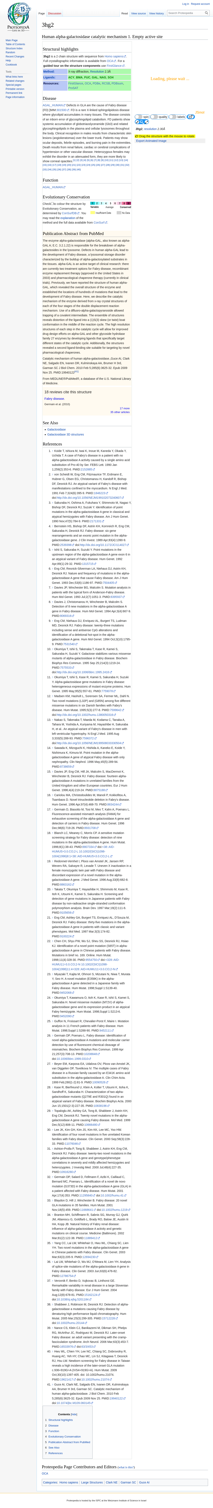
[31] (122, 164)
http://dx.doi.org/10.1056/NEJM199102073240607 (89, 497)
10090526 (98, 1082)
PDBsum (117, 83)
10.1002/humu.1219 (115, 1209)
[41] (76, 371)
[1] (74, 160)
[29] (113, 164)
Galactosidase (56, 429)
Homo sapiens (114, 56)
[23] (83, 164)
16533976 (66, 1346)
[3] (81, 160)
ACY (71, 77)
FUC (87, 77)
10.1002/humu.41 (112, 1195)
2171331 (96, 521)
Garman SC (128, 1482)
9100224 (66, 936)
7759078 (107, 691)
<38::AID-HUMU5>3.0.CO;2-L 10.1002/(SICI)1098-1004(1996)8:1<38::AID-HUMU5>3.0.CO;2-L (83, 851)
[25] (93, 164)
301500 (61, 110)
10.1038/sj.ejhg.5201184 (72, 1299)
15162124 (90, 1294)
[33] (45, 169)
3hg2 (46, 56)
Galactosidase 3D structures (65, 434)
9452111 (105, 1030)
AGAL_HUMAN (53, 105)
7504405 (108, 582)
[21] (74, 164)
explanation (68, 218)
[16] (49, 164)
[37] (64, 169)
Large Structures (92, 1482)
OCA (110, 61)
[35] (54, 169)
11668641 (86, 1209)
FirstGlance (114, 65)
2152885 (86, 469)
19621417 (66, 1379)
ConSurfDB (69, 213)
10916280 (66, 1172)
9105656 (66, 912)
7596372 (88, 738)
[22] (78, 164)
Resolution (97, 71)
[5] (88, 160)
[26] (98, 164)
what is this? (126, 1467)
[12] (116, 160)
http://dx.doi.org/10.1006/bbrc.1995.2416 (83, 672)
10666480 (90, 1124)
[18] (59, 164)
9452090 (66, 1016)
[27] (103, 164)
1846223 (99, 493)
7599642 (115, 710)
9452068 (66, 992)
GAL (95, 77)
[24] (88, 164)
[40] (78, 169)
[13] (121, 160)
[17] (54, 164)
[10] (106, 160)
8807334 (88, 847)
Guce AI (144, 1482)
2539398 (66, 545)
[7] (95, 160)
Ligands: (49, 77)
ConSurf (99, 222)
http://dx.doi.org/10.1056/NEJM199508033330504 (89, 743)
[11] (111, 160)
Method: (48, 71)
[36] (59, 169)
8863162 (66, 884)
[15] (45, 164)
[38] (69, 169)
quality (158, 117)
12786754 (66, 1276)
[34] (49, 169)
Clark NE (112, 1482)
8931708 (90, 828)
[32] (127, 164)
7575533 (66, 667)
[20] (69, 164)
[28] (108, 164)
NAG (103, 77)
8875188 (99, 790)
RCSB (106, 83)
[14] (126, 160)
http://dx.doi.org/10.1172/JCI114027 (103, 545)
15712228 (108, 1318)
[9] (102, 160)
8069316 (66, 615)
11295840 (85, 1195)
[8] (99, 160)
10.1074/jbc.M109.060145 (73, 1403)
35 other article (120, 412)
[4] (84, 160)
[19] (64, 164)
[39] (74, 169)
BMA (79, 77)
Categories (50, 1482)
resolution (150, 129)
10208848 (90, 1054)
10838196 (100, 1105)
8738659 (66, 766)
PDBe (96, 83)
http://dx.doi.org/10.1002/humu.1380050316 (85, 714)
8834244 (113, 804)
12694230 (89, 1257)
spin (142, 117)
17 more (125, 408)
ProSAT (73, 88)
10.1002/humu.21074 (95, 1379)
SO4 (111, 77)
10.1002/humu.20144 (70, 1323)
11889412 (90, 1238)
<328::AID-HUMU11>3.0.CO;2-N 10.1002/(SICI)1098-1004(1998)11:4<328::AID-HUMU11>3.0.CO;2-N (85, 964)
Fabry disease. (55, 398)
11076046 (71, 1143)
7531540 (69, 644)
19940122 (116, 1398)
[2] (77, 160)
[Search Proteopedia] (188, 13)
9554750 (91, 959)
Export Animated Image (151, 140)
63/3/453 (87, 1346)
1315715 (88, 563)
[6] (91, 160)
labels (177, 117)
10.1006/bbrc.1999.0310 (72, 1058)
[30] (117, 164)
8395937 (116, 597)
